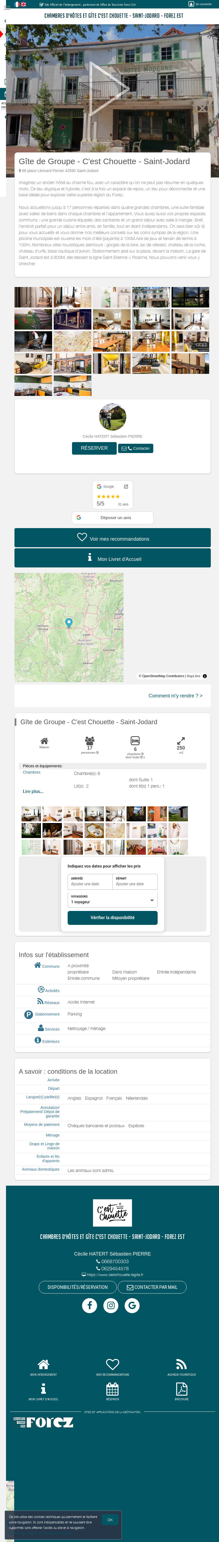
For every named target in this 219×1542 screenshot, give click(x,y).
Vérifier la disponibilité (117, 917)
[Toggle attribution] (209, 676)
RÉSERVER (98, 448)
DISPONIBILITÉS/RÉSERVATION (82, 1288)
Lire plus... (37, 791)
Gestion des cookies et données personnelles (41, 1533)
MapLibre (198, 676)
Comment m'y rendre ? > (180, 696)
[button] (139, 448)
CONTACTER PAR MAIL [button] (156, 1288)
